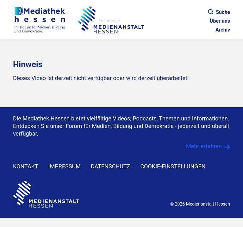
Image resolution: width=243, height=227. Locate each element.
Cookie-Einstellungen (172, 166)
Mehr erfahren (204, 146)
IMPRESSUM (64, 166)
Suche (219, 12)
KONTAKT (25, 166)
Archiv (222, 30)
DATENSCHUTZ (110, 166)
